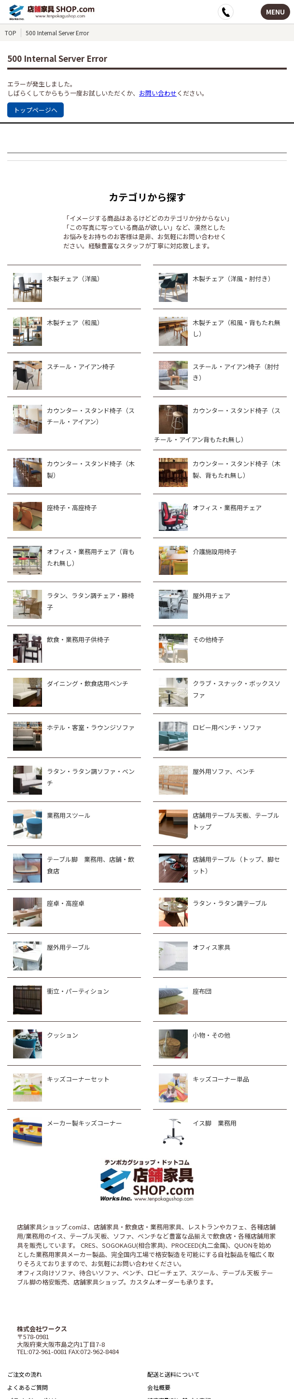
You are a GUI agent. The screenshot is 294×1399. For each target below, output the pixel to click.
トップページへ (35, 109)
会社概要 (158, 1387)
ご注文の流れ (24, 1374)
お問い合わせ (158, 93)
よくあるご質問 (27, 1387)
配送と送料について (173, 1374)
